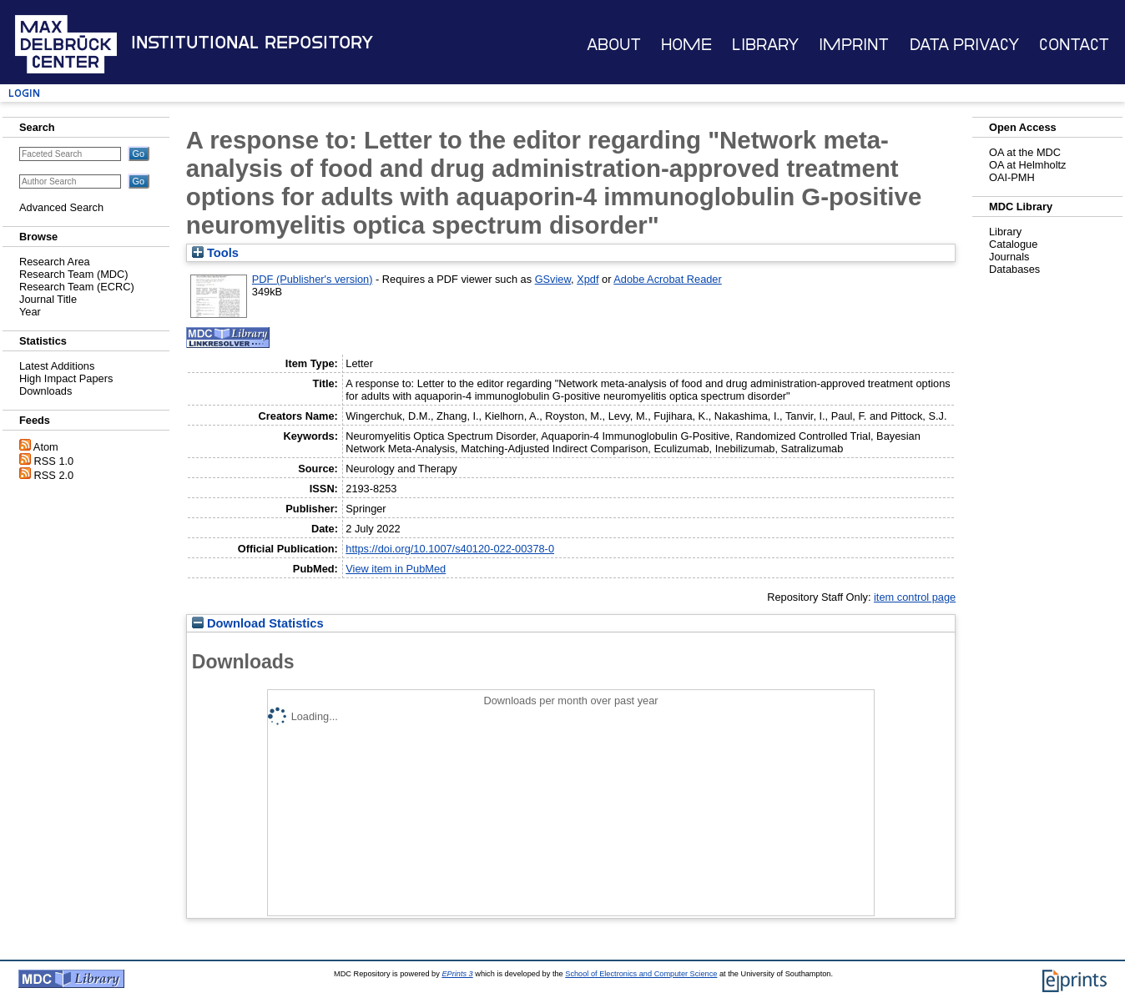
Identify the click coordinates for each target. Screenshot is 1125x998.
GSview (553, 279)
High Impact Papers (66, 378)
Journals (1009, 256)
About (614, 45)
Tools (215, 253)
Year (30, 311)
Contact (1074, 45)
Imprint (854, 45)
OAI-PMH (1012, 177)
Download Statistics (258, 623)
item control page (915, 597)
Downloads (45, 391)
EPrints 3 (456, 974)
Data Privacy (964, 45)
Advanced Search (61, 207)
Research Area (54, 261)
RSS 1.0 (54, 461)
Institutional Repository (252, 42)
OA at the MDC (1025, 152)
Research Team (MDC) (74, 274)
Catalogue (1013, 244)
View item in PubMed (396, 568)
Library (765, 45)
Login (24, 93)
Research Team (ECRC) (76, 286)
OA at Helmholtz (1027, 165)
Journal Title (48, 299)
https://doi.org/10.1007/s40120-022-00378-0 (450, 548)
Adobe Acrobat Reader (667, 279)
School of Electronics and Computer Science (641, 974)
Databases (1014, 269)
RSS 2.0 (54, 475)
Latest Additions (56, 366)
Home (686, 45)
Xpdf (587, 279)
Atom (45, 447)
